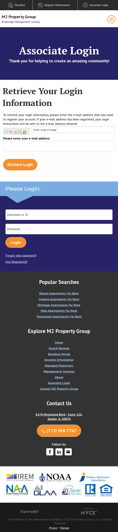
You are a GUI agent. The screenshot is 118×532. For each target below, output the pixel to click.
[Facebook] (49, 451)
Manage (64, 528)
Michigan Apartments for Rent (59, 305)
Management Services (59, 371)
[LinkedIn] (59, 451)
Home (59, 342)
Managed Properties (59, 366)
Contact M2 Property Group (59, 389)
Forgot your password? (21, 255)
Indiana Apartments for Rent (59, 299)
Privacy (53, 528)
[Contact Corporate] (68, 451)
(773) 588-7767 (59, 430)
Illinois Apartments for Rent (59, 293)
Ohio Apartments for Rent (59, 311)
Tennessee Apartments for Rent (59, 316)
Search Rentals (59, 348)
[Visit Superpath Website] (29, 512)
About (59, 377)
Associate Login (59, 383)
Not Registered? (16, 262)
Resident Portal (59, 354)
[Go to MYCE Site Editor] (88, 512)
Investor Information (59, 360)
